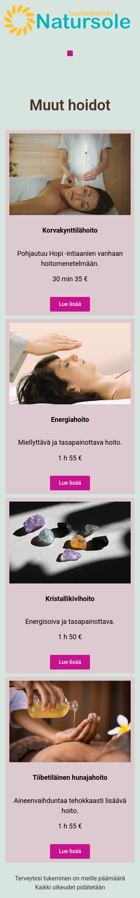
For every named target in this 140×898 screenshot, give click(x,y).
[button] (70, 53)
